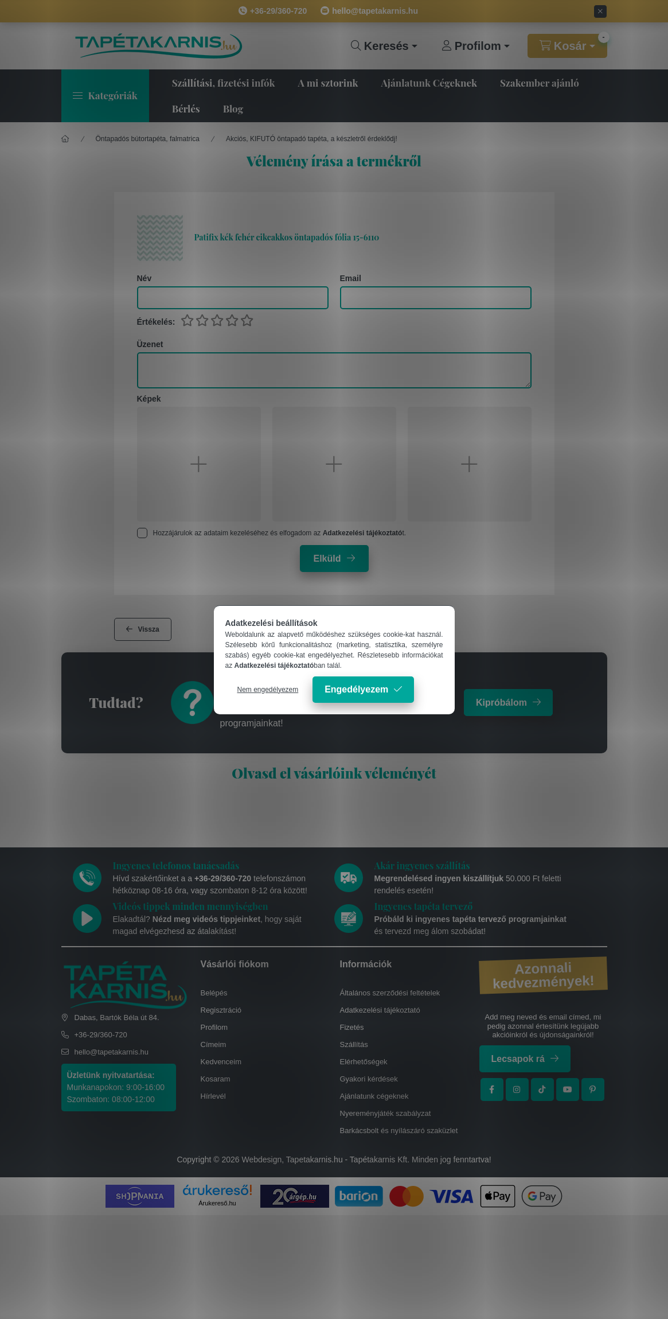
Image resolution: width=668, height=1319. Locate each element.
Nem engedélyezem (268, 690)
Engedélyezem (356, 689)
